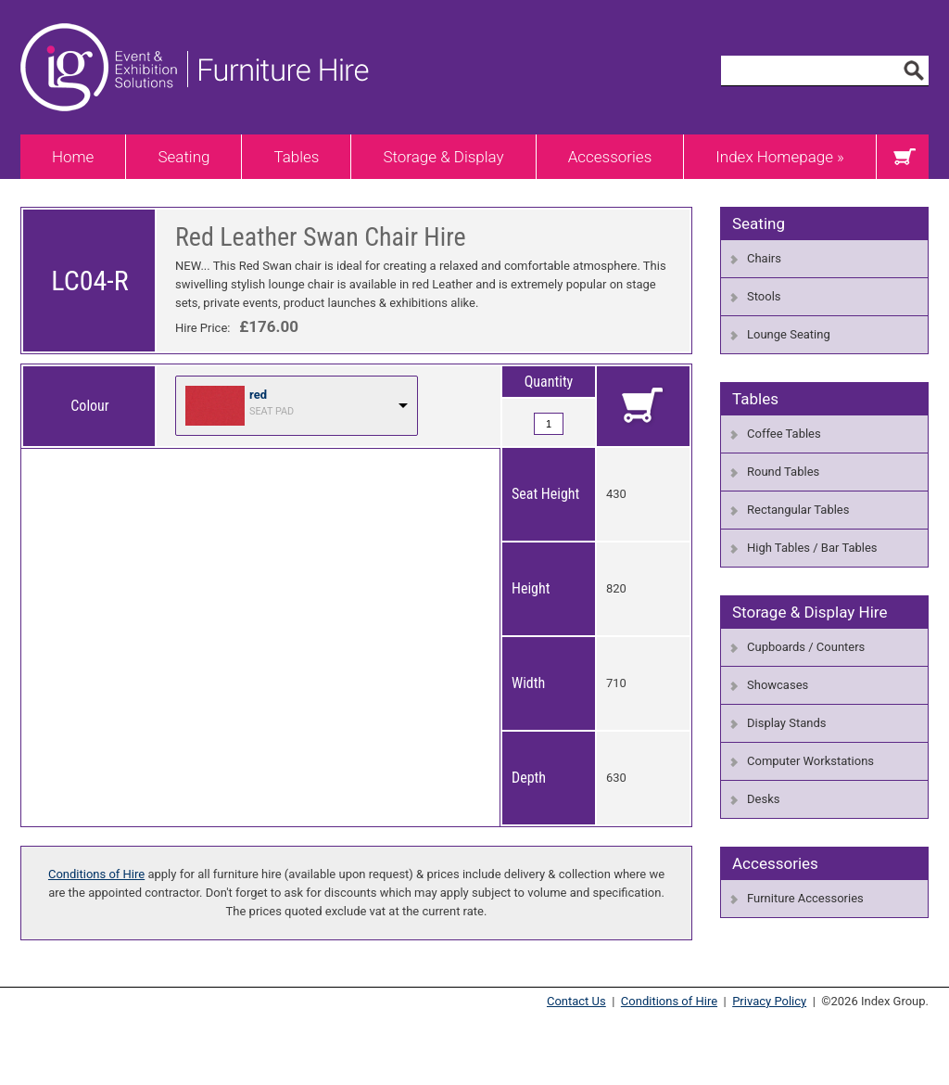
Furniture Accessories (805, 898)
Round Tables (783, 472)
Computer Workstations (810, 761)
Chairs (764, 258)
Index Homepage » (779, 156)
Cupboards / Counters (806, 647)
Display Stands (786, 723)
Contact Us (576, 1001)
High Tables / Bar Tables (812, 548)
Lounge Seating (788, 334)
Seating (183, 156)
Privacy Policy (769, 1001)
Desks (763, 799)
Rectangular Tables (798, 510)
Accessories (610, 156)
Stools (764, 296)
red (258, 395)
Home (73, 156)
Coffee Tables (784, 433)
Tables (296, 156)
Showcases (777, 685)
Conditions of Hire (96, 874)
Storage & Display (443, 156)
